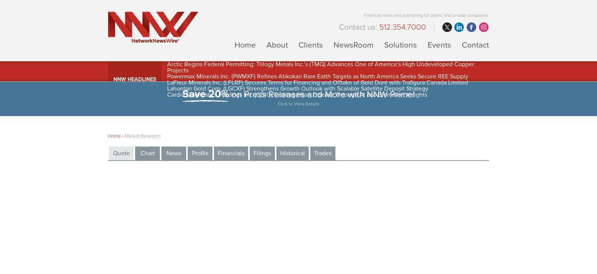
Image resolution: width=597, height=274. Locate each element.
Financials (231, 153)
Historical (292, 153)
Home (245, 44)
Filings (262, 153)
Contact (475, 44)
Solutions (400, 44)
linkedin (459, 27)
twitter (447, 27)
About (277, 44)
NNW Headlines (134, 79)
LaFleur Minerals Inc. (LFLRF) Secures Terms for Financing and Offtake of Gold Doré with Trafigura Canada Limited (317, 82)
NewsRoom (354, 44)
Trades (323, 153)
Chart (147, 153)
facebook (471, 27)
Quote (121, 153)
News (173, 153)
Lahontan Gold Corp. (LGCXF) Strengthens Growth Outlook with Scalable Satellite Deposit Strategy (297, 88)
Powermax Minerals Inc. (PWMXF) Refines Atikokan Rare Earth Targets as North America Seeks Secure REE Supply (317, 76)
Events (439, 44)
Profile (200, 153)
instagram (483, 27)
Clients (310, 44)
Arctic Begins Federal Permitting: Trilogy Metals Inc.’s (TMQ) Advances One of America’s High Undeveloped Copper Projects (320, 67)
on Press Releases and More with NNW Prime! (298, 98)
